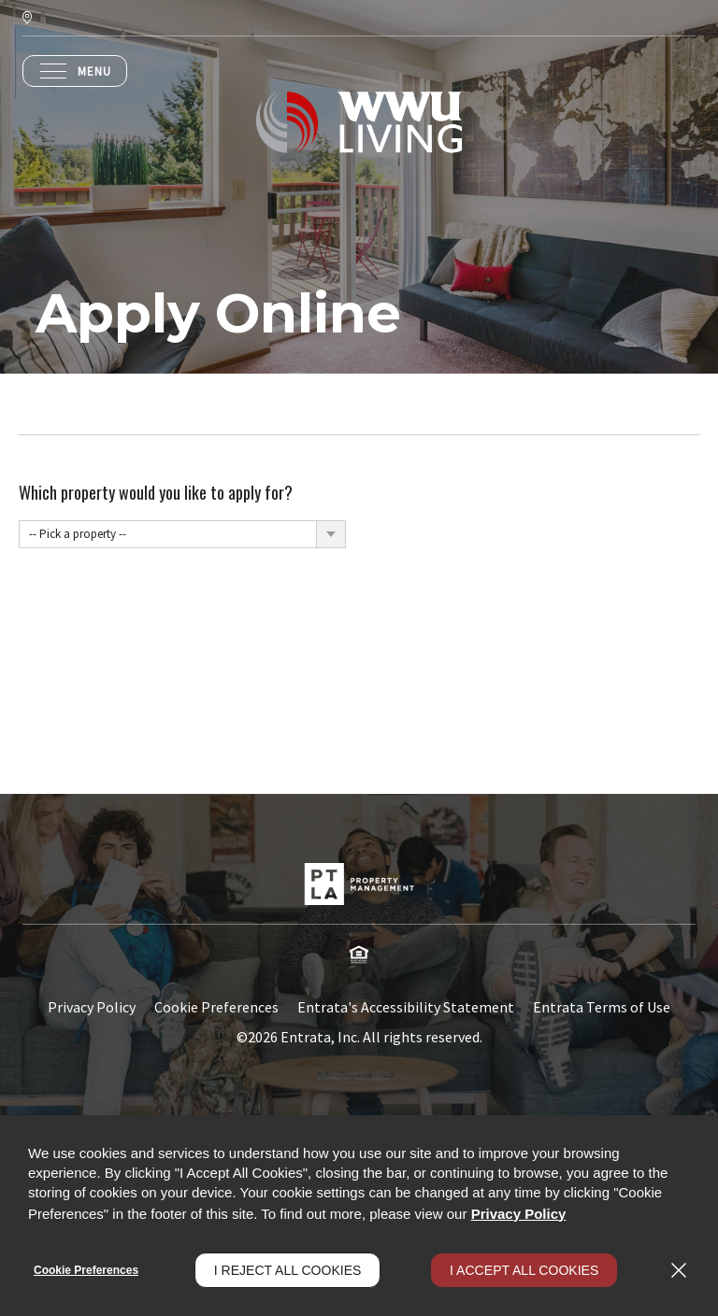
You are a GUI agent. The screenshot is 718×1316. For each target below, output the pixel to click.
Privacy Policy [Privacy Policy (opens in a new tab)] (92, 1007)
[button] (359, 954)
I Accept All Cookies (524, 1270)
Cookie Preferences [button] (216, 1007)
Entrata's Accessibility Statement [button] (405, 1007)
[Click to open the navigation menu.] (74, 71)
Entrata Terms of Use (601, 1007)
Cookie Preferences (86, 1270)
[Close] (679, 1270)
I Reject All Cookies (288, 1270)
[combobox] (182, 534)
